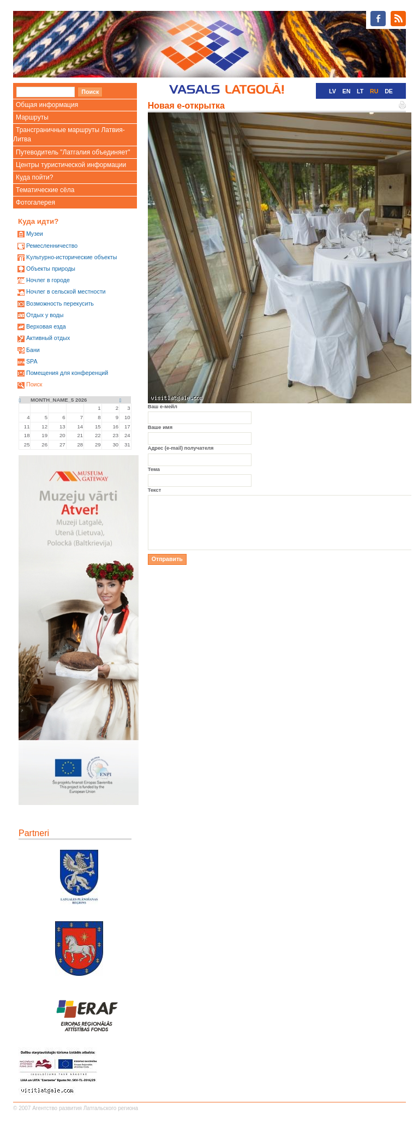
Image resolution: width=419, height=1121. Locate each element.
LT (360, 91)
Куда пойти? (34, 177)
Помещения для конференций (67, 372)
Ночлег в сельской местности (66, 291)
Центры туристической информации (71, 165)
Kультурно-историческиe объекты (71, 257)
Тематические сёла (45, 190)
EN (347, 91)
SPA (32, 361)
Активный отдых (48, 338)
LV (332, 91)
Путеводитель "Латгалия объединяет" (73, 152)
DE (389, 91)
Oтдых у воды (44, 315)
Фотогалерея (35, 202)
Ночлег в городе (48, 280)
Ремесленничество (51, 245)
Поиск (34, 384)
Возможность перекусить (60, 303)
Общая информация (47, 105)
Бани (33, 350)
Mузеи (34, 233)
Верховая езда (46, 326)
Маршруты (32, 117)
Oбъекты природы (50, 268)
